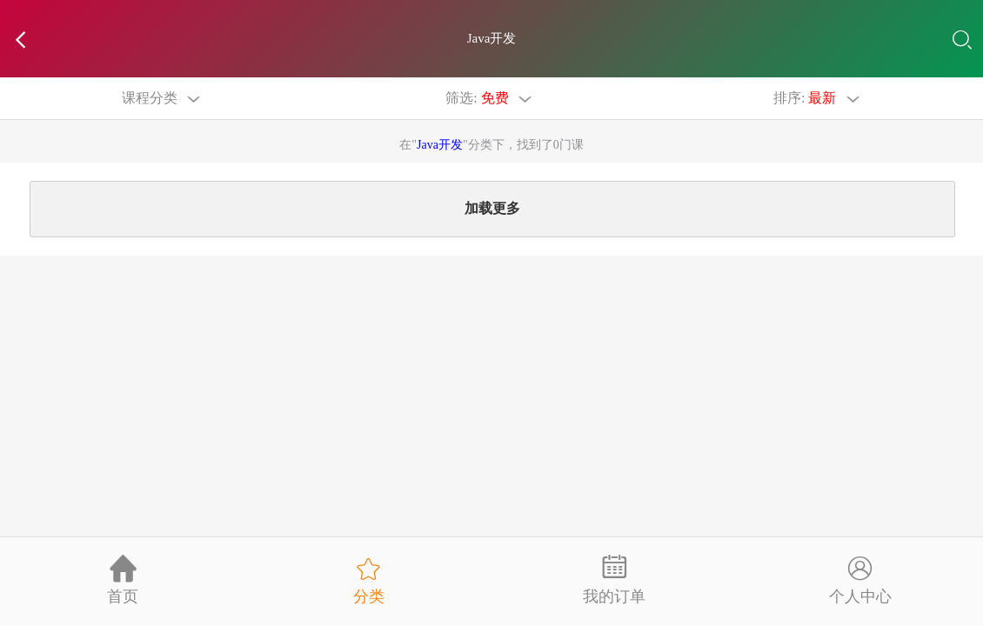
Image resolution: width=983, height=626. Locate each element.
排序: (819, 97)
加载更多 (492, 210)
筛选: (491, 97)
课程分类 (164, 97)
